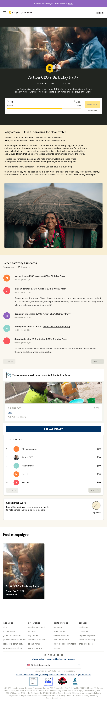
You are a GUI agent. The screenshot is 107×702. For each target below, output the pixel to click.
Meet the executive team (65, 643)
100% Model (59, 631)
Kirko (70, 3)
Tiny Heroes (33, 635)
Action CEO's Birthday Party (51, 276)
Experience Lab (35, 648)
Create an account (36, 627)
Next (97, 361)
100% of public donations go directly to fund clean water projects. (45, 674)
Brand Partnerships (88, 639)
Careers (57, 648)
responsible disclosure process (61, 659)
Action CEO (62, 83)
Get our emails (84, 674)
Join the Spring (9, 631)
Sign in (100, 13)
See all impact (53, 429)
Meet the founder (61, 639)
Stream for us (34, 643)
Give (5, 627)
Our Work (58, 627)
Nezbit (17, 276)
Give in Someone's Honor (14, 639)
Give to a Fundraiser (12, 635)
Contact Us (83, 627)
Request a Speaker (87, 635)
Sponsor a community (13, 643)
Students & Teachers (37, 639)
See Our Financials (62, 635)
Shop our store (86, 643)
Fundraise (32, 631)
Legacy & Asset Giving (12, 648)
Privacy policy (38, 659)
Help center (84, 631)
